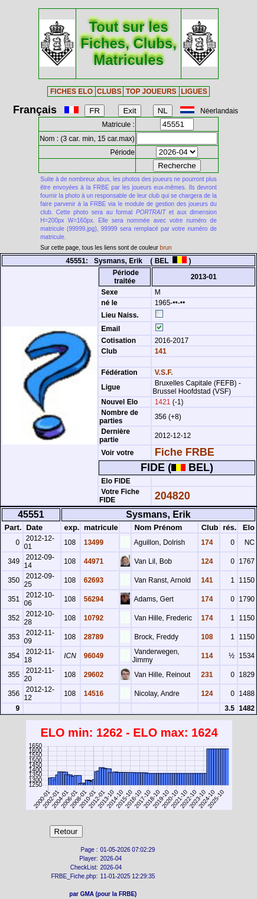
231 (206, 675)
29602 (92, 675)
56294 (92, 599)
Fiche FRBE (184, 452)
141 (159, 351)
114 (206, 656)
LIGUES (194, 91)
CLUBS (109, 91)
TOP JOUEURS (151, 91)
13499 (92, 542)
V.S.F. (164, 372)
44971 (92, 561)
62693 (92, 580)
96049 (92, 656)
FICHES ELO (71, 91)
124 (206, 561)
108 (206, 637)
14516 (92, 693)
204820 (172, 496)
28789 (92, 637)
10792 (92, 618)
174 (206, 542)
